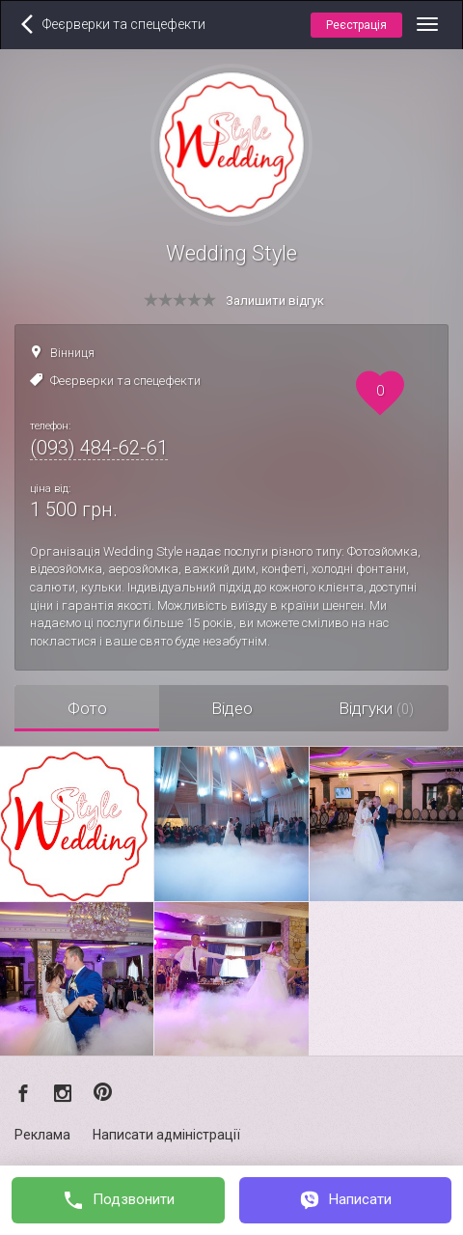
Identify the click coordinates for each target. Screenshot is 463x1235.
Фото (87, 708)
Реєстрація (356, 25)
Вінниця (72, 352)
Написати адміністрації (166, 1134)
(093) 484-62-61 (99, 447)
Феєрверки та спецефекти (125, 380)
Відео (232, 708)
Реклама (42, 1134)
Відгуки (376, 708)
